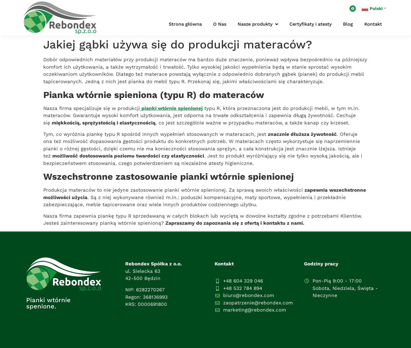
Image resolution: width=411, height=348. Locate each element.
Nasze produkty (258, 24)
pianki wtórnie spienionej (171, 108)
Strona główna (185, 24)
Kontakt (373, 24)
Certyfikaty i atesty (310, 24)
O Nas (219, 24)
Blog (348, 24)
